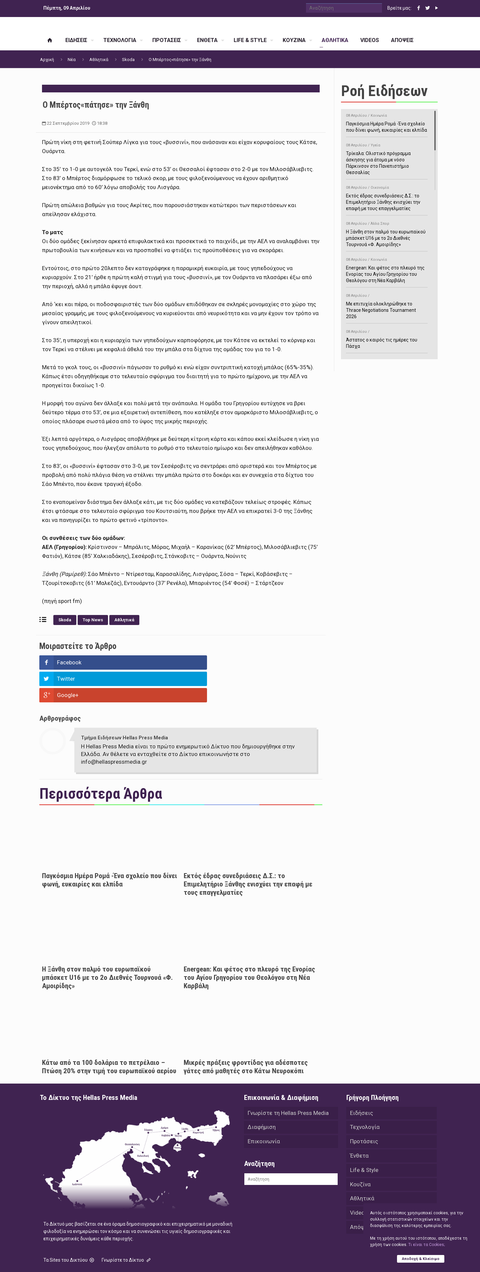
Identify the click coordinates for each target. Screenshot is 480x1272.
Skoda (128, 59)
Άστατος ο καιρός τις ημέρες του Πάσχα (387, 338)
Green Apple (234, 1258)
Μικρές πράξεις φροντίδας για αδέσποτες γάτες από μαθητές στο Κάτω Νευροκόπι (246, 1034)
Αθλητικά (98, 59)
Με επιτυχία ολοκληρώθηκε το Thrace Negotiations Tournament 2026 (387, 305)
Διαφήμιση (262, 1095)
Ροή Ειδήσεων (384, 91)
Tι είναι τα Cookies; (426, 1244)
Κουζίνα (360, 1154)
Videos (359, 1183)
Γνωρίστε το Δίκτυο (127, 1227)
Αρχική (47, 59)
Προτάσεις (364, 1110)
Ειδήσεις (361, 1080)
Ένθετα (359, 1124)
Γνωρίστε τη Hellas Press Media (288, 1080)
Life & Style (364, 1139)
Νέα (72, 59)
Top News (93, 619)
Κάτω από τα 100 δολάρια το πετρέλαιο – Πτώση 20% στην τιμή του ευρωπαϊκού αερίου (109, 1034)
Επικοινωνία (264, 1110)
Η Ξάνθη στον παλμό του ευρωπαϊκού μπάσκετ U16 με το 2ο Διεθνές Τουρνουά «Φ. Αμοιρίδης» (107, 944)
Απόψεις (361, 1198)
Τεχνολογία (365, 1095)
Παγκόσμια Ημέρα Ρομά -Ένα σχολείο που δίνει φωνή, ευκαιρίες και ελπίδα (109, 847)
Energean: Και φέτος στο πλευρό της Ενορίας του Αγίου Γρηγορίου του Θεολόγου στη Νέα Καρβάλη (249, 944)
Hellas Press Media (126, 1258)
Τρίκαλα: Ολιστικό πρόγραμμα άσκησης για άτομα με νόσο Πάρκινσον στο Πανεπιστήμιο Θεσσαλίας (387, 157)
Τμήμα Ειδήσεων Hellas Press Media (124, 705)
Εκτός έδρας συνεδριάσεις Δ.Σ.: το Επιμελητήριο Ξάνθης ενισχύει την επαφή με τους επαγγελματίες (248, 851)
